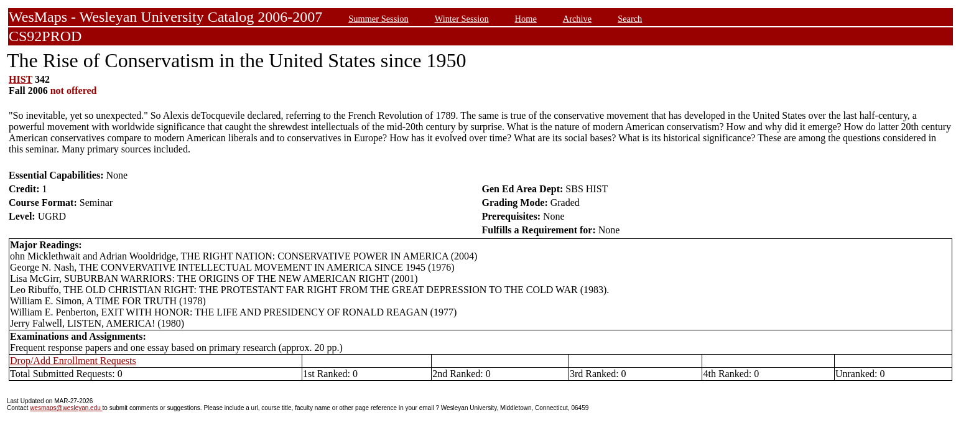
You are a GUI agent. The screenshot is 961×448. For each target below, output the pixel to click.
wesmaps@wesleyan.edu (66, 407)
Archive (577, 19)
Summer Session (378, 19)
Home (526, 19)
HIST (20, 79)
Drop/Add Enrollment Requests (73, 360)
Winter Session (462, 19)
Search (630, 19)
